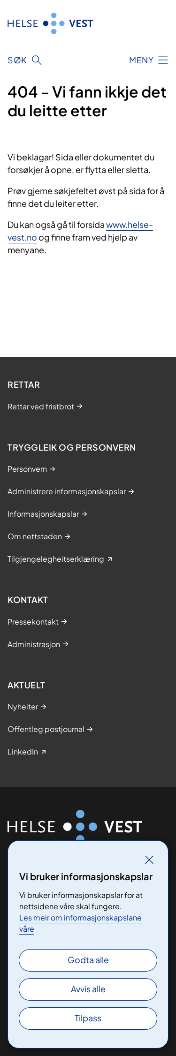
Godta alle (88, 959)
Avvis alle (88, 988)
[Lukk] (149, 859)
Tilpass (88, 1017)
